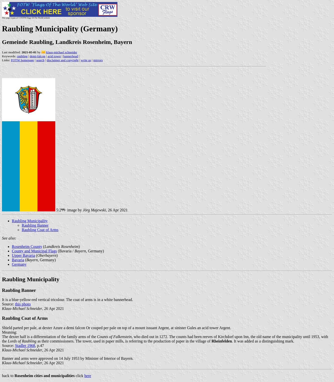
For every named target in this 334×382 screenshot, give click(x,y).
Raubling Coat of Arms (40, 230)
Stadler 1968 (25, 345)
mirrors (98, 60)
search (40, 60)
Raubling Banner (35, 225)
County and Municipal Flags (34, 251)
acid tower (54, 56)
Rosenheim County (27, 246)
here (87, 376)
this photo (23, 304)
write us (86, 60)
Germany (19, 264)
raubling (22, 56)
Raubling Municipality (30, 221)
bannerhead (70, 56)
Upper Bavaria (23, 255)
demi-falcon (37, 56)
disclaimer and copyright (62, 60)
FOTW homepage (22, 60)
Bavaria (18, 260)
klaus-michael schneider (61, 52)
